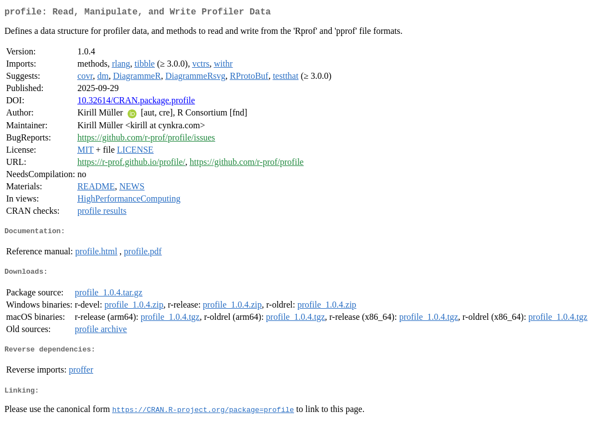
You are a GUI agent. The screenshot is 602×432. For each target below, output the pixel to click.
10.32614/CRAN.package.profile (136, 102)
